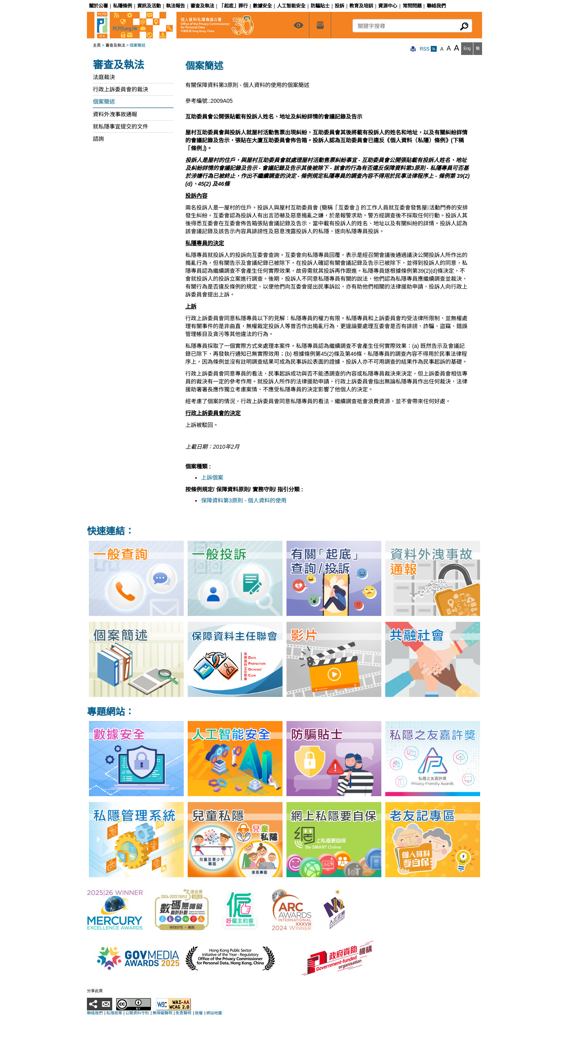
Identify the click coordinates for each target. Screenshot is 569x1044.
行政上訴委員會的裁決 (120, 89)
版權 (199, 1013)
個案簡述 (104, 101)
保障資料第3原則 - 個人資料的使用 (243, 500)
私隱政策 (114, 1013)
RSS (428, 49)
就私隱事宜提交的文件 (120, 126)
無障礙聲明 (162, 1013)
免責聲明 (183, 1013)
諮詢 (98, 139)
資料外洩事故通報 (115, 114)
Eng (467, 48)
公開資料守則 (137, 1013)
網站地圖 (214, 1013)
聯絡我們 (95, 1013)
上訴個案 (212, 477)
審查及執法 (115, 45)
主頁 (97, 45)
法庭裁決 (104, 77)
